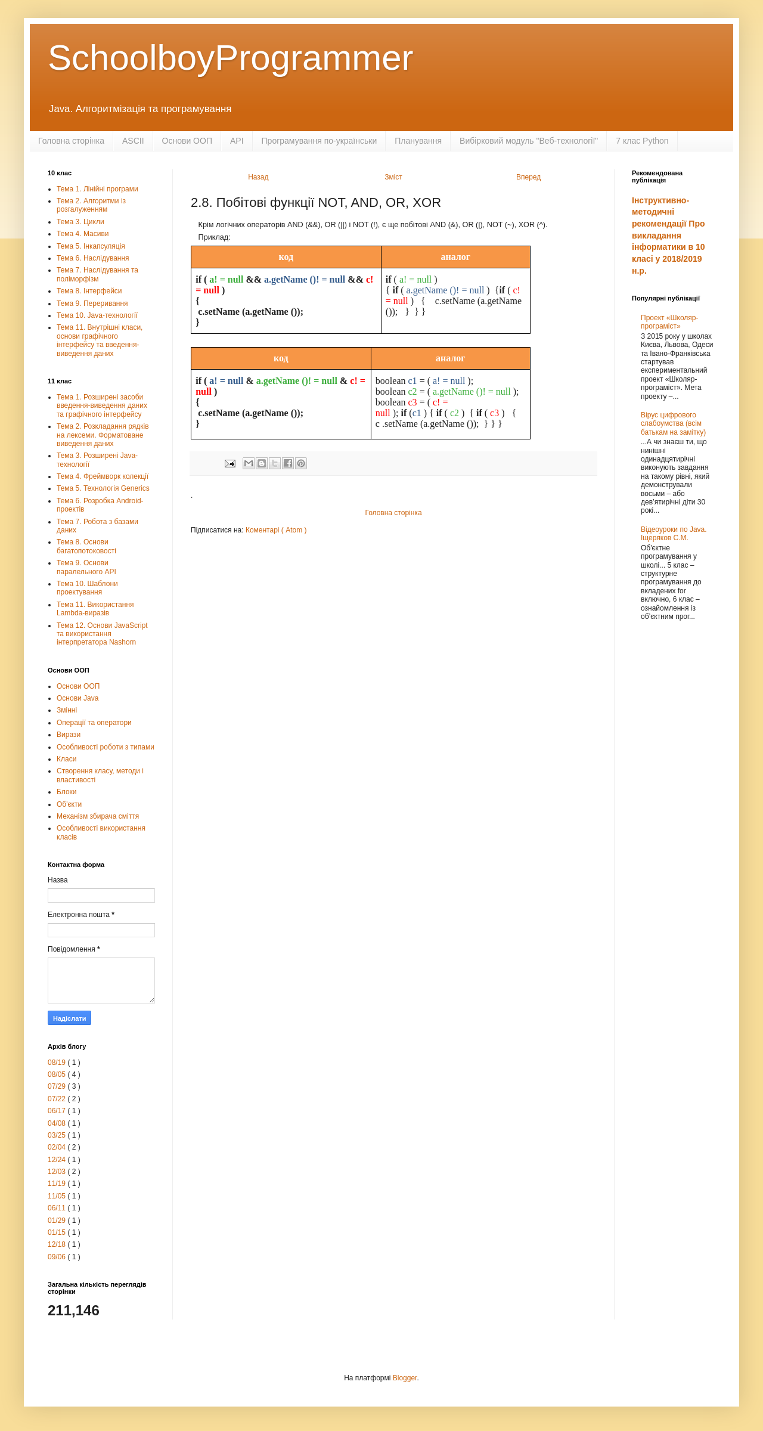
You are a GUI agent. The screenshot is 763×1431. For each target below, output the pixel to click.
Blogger (405, 1378)
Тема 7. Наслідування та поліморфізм (97, 274)
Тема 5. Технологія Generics (103, 488)
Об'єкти (69, 804)
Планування (418, 140)
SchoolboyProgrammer (231, 58)
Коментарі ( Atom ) (276, 530)
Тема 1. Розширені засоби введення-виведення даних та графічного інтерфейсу (102, 406)
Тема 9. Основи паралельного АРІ (86, 567)
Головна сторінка (71, 140)
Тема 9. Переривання (92, 303)
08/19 (57, 1062)
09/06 (57, 1257)
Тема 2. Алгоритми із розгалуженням (91, 205)
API (237, 140)
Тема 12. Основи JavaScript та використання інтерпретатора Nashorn (102, 634)
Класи (66, 759)
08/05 (57, 1074)
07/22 (57, 1099)
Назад (258, 177)
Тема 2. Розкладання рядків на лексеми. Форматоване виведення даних (103, 435)
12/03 (57, 1171)
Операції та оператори (94, 722)
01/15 (57, 1232)
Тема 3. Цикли (80, 222)
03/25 (57, 1135)
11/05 (57, 1196)
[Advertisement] (673, 823)
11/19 (57, 1183)
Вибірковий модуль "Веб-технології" (529, 140)
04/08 (57, 1123)
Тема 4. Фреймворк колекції (102, 476)
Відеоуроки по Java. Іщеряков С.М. (674, 533)
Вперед (528, 177)
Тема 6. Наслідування (93, 258)
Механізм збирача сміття (98, 816)
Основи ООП (187, 140)
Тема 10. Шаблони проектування (87, 588)
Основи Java (77, 698)
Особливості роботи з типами (105, 747)
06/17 (57, 1111)
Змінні (67, 710)
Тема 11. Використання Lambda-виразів (95, 608)
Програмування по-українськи (319, 140)
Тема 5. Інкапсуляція (91, 246)
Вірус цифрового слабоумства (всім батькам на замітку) (673, 423)
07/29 (57, 1086)
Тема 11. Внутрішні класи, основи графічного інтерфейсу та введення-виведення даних (99, 340)
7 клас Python (642, 140)
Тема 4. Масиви (83, 234)
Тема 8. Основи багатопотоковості (86, 546)
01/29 (57, 1220)
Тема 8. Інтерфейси (89, 291)
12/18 (57, 1244)
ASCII (133, 140)
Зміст (393, 177)
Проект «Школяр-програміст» (670, 322)
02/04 (57, 1147)
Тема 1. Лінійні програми (97, 189)
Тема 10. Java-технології (97, 315)
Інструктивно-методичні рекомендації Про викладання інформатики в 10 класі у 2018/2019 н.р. (668, 235)
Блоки (67, 792)
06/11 (57, 1208)
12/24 (57, 1160)
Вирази (68, 734)
